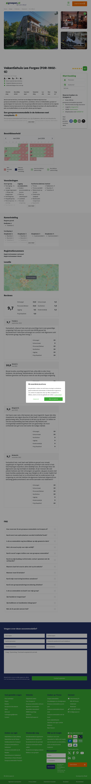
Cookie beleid (58, 395)
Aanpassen (36, 399)
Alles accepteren (53, 399)
